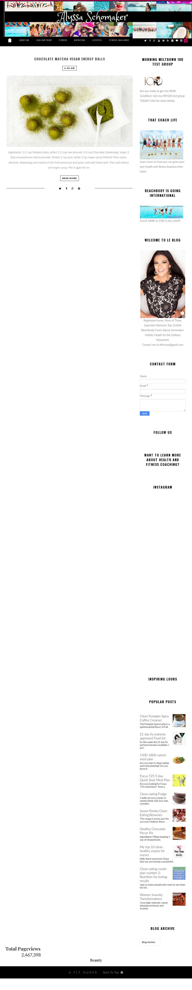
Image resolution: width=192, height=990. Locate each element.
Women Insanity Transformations (151, 897)
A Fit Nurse (83, 972)
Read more (69, 178)
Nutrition (79, 40)
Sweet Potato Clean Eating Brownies (153, 813)
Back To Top (111, 972)
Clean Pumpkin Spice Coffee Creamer (154, 718)
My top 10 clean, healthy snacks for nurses (152, 851)
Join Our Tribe (44, 40)
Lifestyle (97, 40)
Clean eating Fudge (153, 794)
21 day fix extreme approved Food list (153, 736)
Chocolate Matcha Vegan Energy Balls (69, 59)
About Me (24, 40)
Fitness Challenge (119, 40)
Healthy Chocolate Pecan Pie (152, 831)
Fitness (63, 40)
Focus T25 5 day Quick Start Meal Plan (155, 778)
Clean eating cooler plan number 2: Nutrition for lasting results (153, 875)
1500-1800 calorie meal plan (153, 757)
